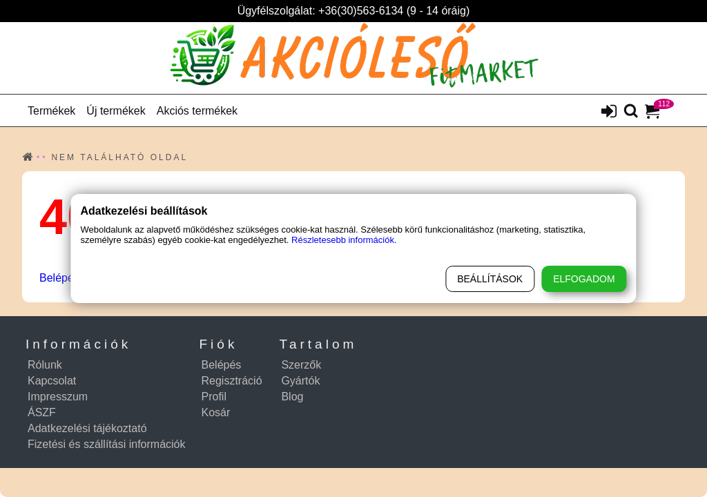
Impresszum (58, 396)
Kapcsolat (52, 381)
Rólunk (45, 365)
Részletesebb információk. (343, 240)
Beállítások (490, 278)
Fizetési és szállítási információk (107, 444)
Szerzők (301, 365)
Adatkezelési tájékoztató (87, 428)
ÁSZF (42, 412)
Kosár (216, 412)
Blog (292, 396)
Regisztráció (232, 381)
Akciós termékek (197, 111)
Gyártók (300, 381)
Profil (214, 396)
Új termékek (115, 111)
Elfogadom (583, 278)
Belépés (59, 278)
